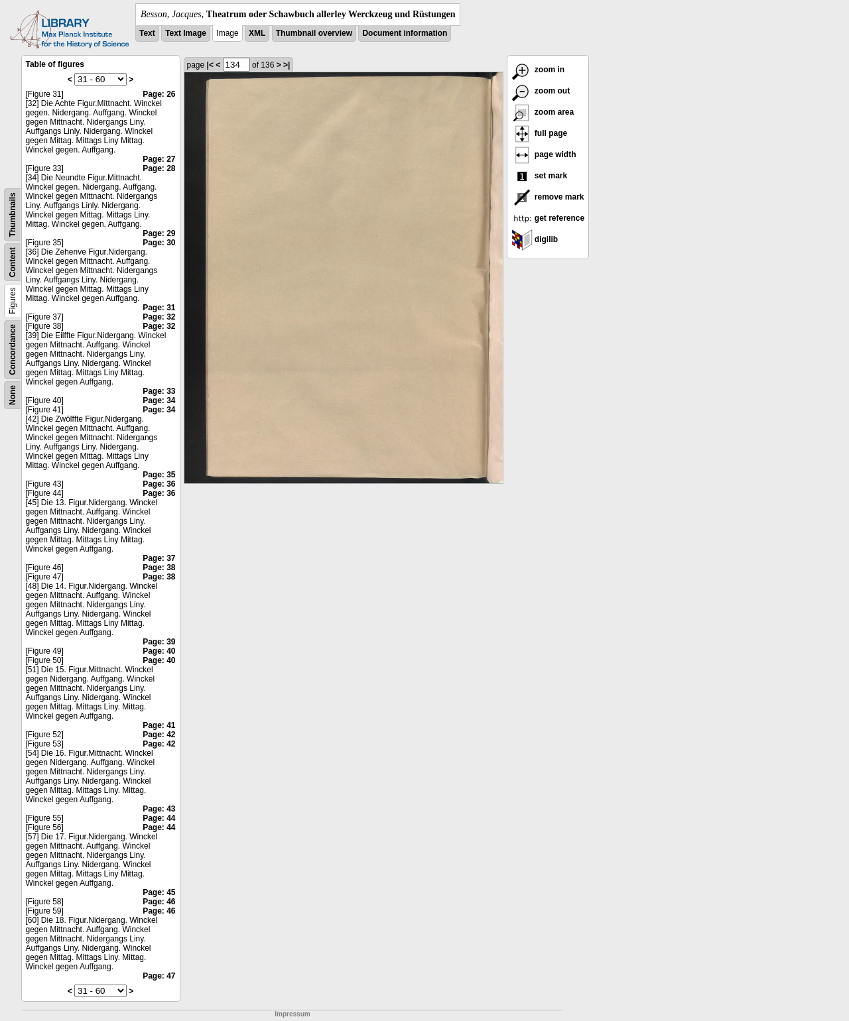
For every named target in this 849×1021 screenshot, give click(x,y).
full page (539, 133)
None (12, 395)
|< (210, 65)
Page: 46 (159, 901)
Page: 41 (159, 725)
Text (147, 33)
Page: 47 (159, 976)
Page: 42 (159, 734)
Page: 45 (159, 892)
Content (12, 262)
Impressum (292, 1014)
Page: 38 (159, 567)
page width (543, 154)
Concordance (12, 349)
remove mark (547, 197)
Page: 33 (159, 391)
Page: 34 (159, 400)
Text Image (185, 33)
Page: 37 (159, 558)
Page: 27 (159, 159)
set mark (539, 175)
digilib (534, 239)
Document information (404, 33)
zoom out (540, 90)
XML (257, 33)
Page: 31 (159, 307)
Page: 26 (159, 94)
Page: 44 (159, 818)
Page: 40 (159, 651)
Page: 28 (159, 168)
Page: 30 (159, 242)
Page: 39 (159, 641)
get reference (548, 218)
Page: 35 (159, 474)
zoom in (538, 69)
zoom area (542, 112)
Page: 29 (159, 233)
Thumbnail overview (314, 33)
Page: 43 (159, 808)
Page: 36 (159, 484)
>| (286, 65)
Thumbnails (12, 214)
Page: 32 (159, 317)
